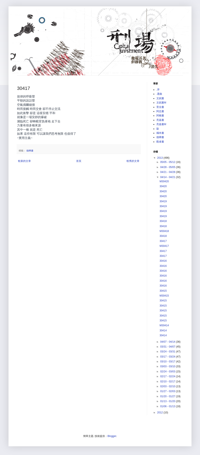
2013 (160, 157)
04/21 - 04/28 (168, 172)
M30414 (164, 325)
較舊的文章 (133, 161)
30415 (163, 290)
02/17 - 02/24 (168, 376)
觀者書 (160, 141)
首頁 (78, 161)
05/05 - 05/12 (168, 162)
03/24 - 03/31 (168, 351)
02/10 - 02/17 (168, 381)
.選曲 (159, 93)
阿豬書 (160, 115)
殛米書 (160, 132)
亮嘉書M (161, 124)
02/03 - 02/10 (168, 386)
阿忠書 (160, 111)
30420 (163, 186)
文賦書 (160, 98)
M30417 (164, 245)
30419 (163, 201)
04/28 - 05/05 (168, 167)
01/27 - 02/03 (168, 391)
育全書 (160, 107)
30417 (163, 241)
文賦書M (161, 102)
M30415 (164, 295)
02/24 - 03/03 (168, 371)
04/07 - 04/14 (168, 341)
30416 (163, 260)
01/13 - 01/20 (168, 401)
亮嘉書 (160, 120)
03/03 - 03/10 (168, 366)
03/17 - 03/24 (168, 356)
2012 (160, 412)
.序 (158, 89)
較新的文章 (24, 161)
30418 (163, 221)
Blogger (111, 436)
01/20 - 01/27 (168, 396)
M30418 (164, 231)
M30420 (164, 181)
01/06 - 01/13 (168, 406)
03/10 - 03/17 (168, 361)
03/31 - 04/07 (168, 346)
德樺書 (29, 150)
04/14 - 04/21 (168, 177)
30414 (163, 330)
